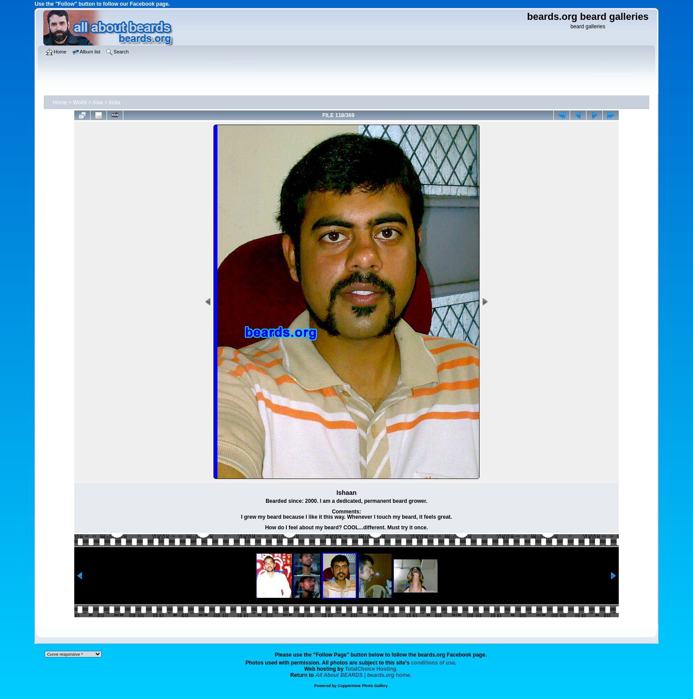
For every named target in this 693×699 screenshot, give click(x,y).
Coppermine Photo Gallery (363, 686)
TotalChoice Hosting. (371, 669)
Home (60, 102)
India (114, 102)
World (80, 102)
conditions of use (433, 663)
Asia (97, 102)
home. (364, 675)
